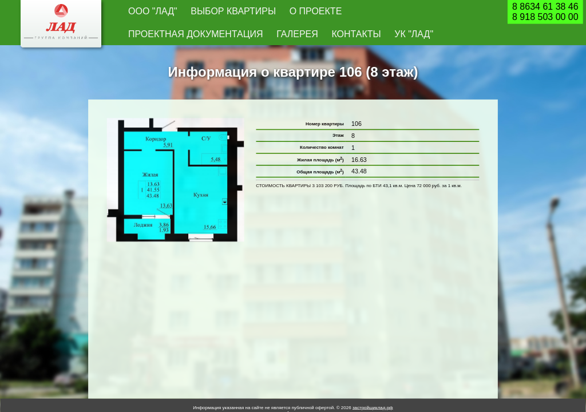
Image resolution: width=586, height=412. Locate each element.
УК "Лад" (448, 12)
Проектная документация (310, 12)
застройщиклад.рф (373, 386)
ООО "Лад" (141, 12)
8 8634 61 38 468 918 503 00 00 (545, 12)
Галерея (373, 12)
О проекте (244, 12)
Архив (293, 391)
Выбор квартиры (192, 12)
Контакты (411, 12)
